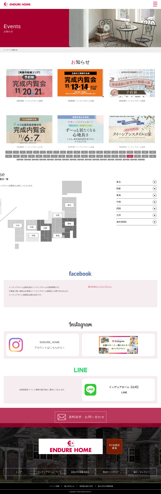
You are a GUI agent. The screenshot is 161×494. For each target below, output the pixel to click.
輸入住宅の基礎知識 (105, 486)
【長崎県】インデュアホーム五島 (80, 101)
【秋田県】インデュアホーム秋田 (29, 101)
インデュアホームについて (49, 472)
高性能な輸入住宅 (86, 486)
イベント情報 (54, 486)
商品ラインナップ (111, 472)
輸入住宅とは (69, 486)
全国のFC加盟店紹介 (80, 472)
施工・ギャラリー (142, 472)
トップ (6, 50)
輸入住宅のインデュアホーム (100, 315)
